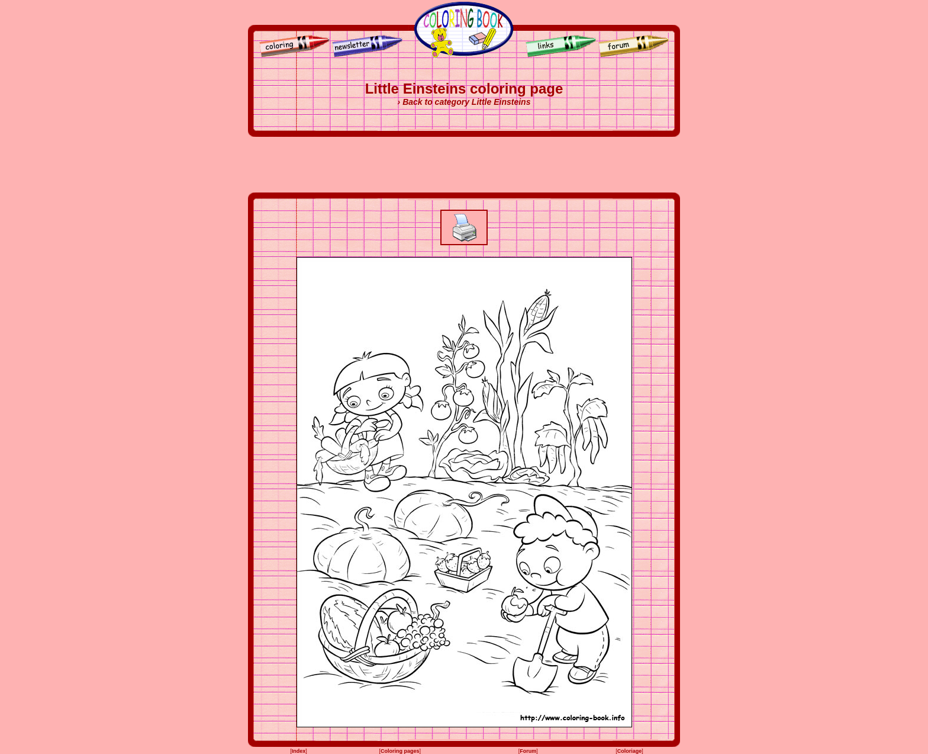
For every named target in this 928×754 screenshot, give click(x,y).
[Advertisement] (464, 164)
